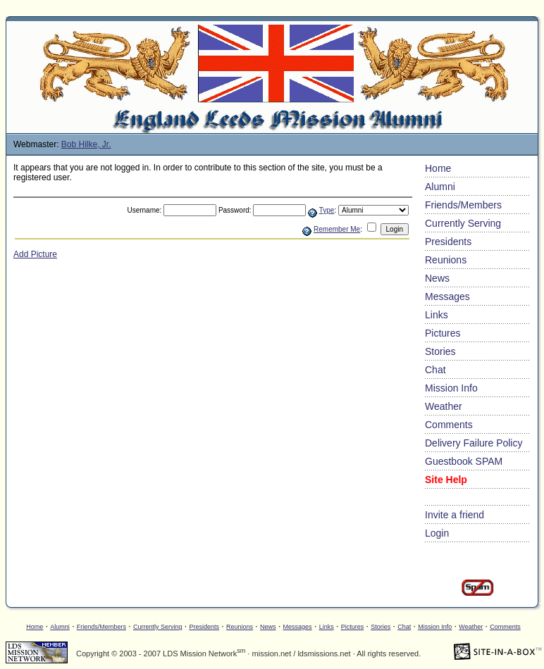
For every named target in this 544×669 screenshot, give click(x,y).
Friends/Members (463, 205)
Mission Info (451, 388)
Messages (447, 296)
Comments (449, 424)
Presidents (448, 241)
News (437, 278)
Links (436, 314)
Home (438, 168)
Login (437, 533)
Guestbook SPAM (463, 461)
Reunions (445, 259)
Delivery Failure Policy (473, 443)
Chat (435, 369)
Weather (443, 406)
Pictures (443, 333)
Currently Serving (463, 223)
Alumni (440, 186)
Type (327, 210)
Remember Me (337, 229)
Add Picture (35, 254)
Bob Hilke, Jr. (86, 144)
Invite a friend (454, 514)
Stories (440, 351)
